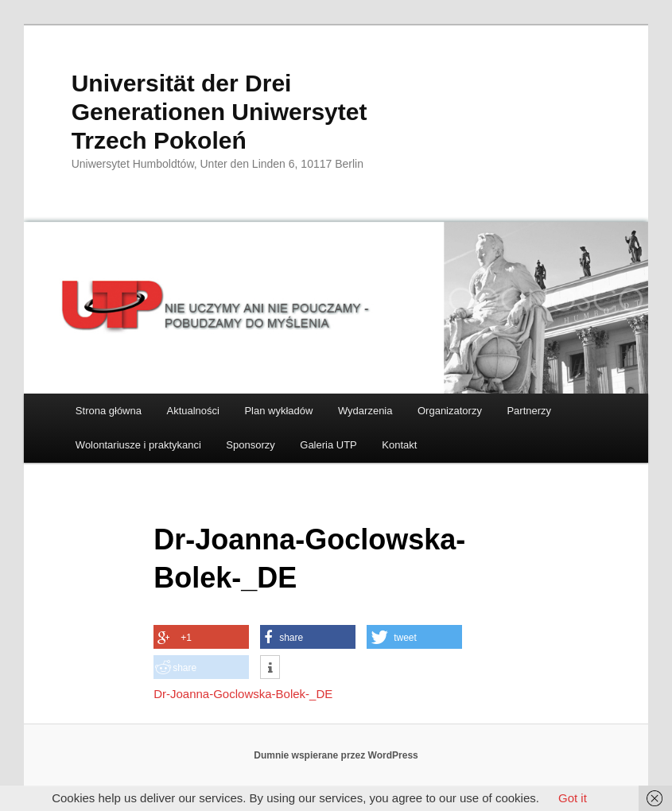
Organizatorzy (450, 411)
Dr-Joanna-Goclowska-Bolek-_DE (242, 693)
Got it (572, 798)
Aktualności (192, 411)
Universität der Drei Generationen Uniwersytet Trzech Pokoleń (219, 111)
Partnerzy (529, 411)
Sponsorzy (250, 445)
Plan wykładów (278, 411)
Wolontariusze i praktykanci (138, 445)
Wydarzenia (365, 411)
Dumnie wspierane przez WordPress (336, 755)
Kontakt (399, 445)
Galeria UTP (328, 445)
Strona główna (109, 411)
